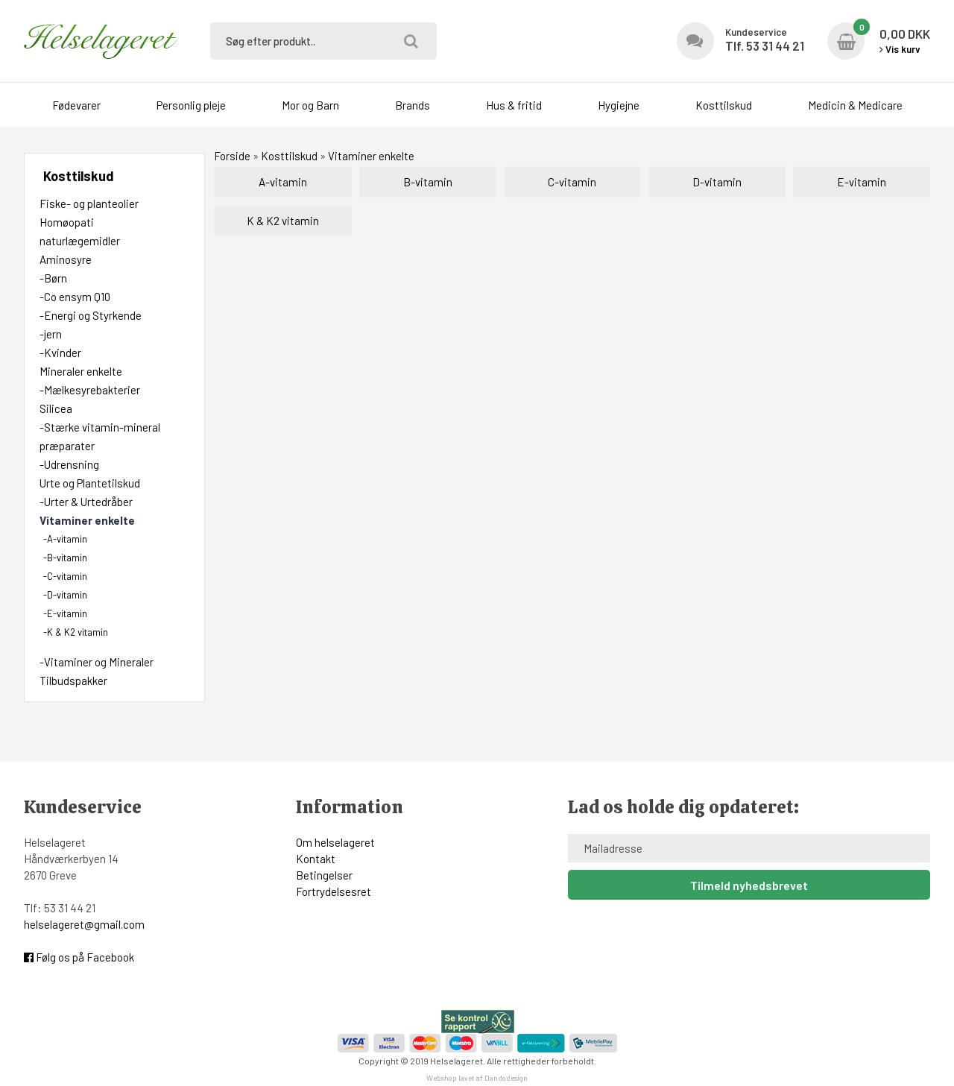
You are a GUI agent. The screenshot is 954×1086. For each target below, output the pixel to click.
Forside (232, 155)
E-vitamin (861, 182)
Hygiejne (618, 105)
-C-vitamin (65, 576)
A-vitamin (283, 182)
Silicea (56, 408)
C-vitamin (572, 182)
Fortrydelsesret (333, 891)
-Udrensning (69, 464)
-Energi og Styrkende (91, 315)
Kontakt (315, 858)
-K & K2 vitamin (75, 632)
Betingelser (324, 875)
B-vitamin (427, 182)
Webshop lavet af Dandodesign (477, 1077)
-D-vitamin (65, 595)
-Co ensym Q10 (75, 296)
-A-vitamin (65, 539)
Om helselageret (335, 842)
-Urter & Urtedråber (86, 501)
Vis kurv (899, 49)
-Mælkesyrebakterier (90, 390)
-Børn (53, 278)
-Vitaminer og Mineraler (97, 662)
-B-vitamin (65, 557)
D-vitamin (717, 182)
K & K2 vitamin (283, 220)
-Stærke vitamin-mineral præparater (100, 436)
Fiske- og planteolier (89, 203)
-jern (51, 334)
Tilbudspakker (73, 680)
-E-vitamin (65, 613)
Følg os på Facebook (79, 957)
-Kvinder (60, 352)
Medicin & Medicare (855, 105)
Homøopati (67, 222)
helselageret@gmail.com (84, 924)
